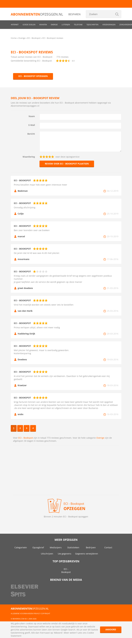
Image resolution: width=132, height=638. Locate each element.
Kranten (43, 24)
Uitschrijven (47, 553)
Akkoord (110, 629)
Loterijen (66, 24)
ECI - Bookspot (25, 437)
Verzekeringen (108, 24)
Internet (15, 24)
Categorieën (20, 547)
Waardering (29, 156)
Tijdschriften (92, 24)
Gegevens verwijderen (86, 553)
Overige (100, 437)
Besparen (74, 14)
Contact (108, 547)
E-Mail (31, 125)
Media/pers (56, 547)
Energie (54, 24)
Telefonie (78, 24)
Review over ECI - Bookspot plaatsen (67, 163)
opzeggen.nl (37, 14)
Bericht (31, 133)
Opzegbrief (38, 547)
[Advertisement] (66, 470)
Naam (32, 116)
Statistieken (73, 547)
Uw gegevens (64, 553)
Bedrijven (91, 547)
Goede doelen (29, 24)
